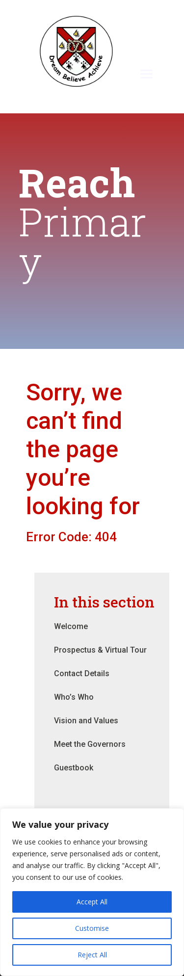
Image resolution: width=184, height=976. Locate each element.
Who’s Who (74, 697)
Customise (92, 928)
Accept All (92, 901)
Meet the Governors (90, 744)
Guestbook (73, 767)
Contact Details (81, 673)
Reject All (92, 954)
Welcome (71, 626)
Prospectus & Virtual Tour (100, 650)
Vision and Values (86, 720)
